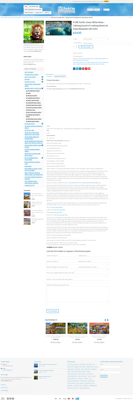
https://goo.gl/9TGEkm (62, 215)
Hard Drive (28, 166)
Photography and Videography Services (31, 182)
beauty (77, 62)
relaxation (94, 376)
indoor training (78, 371)
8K (94, 364)
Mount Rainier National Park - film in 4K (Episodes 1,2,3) (37, 195)
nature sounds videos (82, 376)
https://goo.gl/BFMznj (60, 210)
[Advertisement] (34, 249)
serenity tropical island (82, 64)
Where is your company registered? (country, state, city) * (60, 273)
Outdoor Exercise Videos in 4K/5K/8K (33, 178)
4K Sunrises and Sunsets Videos (33, 115)
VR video (81, 385)
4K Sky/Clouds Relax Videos (33, 112)
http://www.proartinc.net (75, 183)
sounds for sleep (83, 381)
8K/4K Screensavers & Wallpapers (33, 9)
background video (90, 366)
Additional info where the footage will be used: (58, 285)
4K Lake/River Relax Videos (33, 103)
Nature (88, 62)
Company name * (82, 255)
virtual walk (76, 385)
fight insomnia (88, 369)
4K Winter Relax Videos (32, 121)
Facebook (74, 69)
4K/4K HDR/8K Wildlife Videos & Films (33, 146)
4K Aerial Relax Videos (31, 74)
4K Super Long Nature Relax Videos (33, 127)
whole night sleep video (84, 388)
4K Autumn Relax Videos (33, 91)
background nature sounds (80, 366)
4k (68, 364)
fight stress (94, 369)
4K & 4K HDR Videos (34, 6)
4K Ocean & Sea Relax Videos (86, 58)
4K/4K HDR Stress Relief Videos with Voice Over (32, 133)
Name (101, 364)
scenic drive (85, 378)
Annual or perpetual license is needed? (87, 267)
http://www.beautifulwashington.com (92, 183)
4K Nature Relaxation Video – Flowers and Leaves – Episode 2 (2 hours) (77, 336)
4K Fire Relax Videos (31, 95)
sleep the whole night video (73, 381)
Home (26, 6)
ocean (99, 62)
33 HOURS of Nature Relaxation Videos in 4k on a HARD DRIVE (56, 336)
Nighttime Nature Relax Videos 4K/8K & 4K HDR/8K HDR (34, 174)
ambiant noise (70, 366)
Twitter (77, 69)
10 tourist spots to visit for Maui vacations (47, 364)
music (84, 62)
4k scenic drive (89, 364)
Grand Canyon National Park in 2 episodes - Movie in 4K (37, 212)
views (93, 383)
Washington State (93, 385)
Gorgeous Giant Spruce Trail (44, 376)
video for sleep (88, 383)
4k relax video (82, 364)
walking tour (86, 385)
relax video (80, 378)
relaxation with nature (72, 378)
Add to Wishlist (79, 53)
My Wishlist (97, 9)
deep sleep (77, 369)
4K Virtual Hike (29, 130)
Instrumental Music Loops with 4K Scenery (33, 169)
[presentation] (58, 306)
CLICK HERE (26, 47)
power (74, 64)
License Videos (38, 12)
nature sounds (94, 62)
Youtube (10, 399)
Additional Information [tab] (60, 76)
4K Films (27, 79)
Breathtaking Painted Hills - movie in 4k (38, 219)
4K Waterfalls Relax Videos (33, 119)
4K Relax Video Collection (100, 58)
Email (89, 69)
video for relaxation (100, 64)
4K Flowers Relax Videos (33, 98)
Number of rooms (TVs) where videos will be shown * (60, 279)
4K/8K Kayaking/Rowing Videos (32, 150)
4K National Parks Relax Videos (32, 85)
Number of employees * (52, 261)
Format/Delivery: (78, 42)
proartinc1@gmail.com (7, 370)
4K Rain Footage (30, 110)
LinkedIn (80, 69)
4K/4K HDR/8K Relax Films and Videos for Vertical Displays (34, 142)
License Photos (29, 185)
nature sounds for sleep (72, 376)
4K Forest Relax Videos (32, 100)
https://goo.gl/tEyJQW (57, 207)
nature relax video (82, 373)
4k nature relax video (74, 364)
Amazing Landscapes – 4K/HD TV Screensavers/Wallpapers (99, 336)
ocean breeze (105, 62)
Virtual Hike (70, 385)
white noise (76, 388)
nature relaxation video (72, 373)
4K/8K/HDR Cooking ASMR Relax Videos (32, 154)
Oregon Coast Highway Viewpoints (46, 370)
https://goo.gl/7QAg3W (56, 212)
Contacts (47, 12)
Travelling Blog (5, 390)
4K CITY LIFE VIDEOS (30, 77)
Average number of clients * (85, 261)
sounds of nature (91, 381)
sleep (90, 378)
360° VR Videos (29, 72)
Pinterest (86, 69)
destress (82, 369)
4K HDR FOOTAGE (30, 82)
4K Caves (28, 93)
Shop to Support (87, 46)
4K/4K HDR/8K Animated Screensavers (32, 138)
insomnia (84, 371)
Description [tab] (49, 76)
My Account (90, 9)
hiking (72, 371)
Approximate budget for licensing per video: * (58, 267)
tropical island (91, 64)
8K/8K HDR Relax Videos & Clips (32, 163)
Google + (83, 69)
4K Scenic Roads (30, 124)
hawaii (81, 62)
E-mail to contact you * (52, 255)
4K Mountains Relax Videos (33, 105)
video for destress (71, 383)
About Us (4, 384)
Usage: (75, 38)
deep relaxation (71, 369)
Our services (4, 387)
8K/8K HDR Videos (29, 12)
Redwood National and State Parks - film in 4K (37, 203)
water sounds (70, 388)
